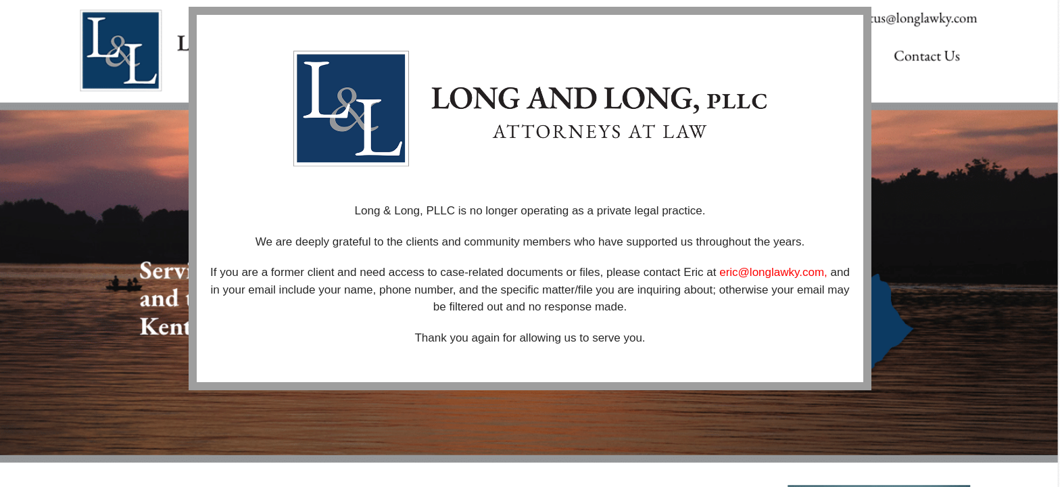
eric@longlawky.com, (774, 272)
